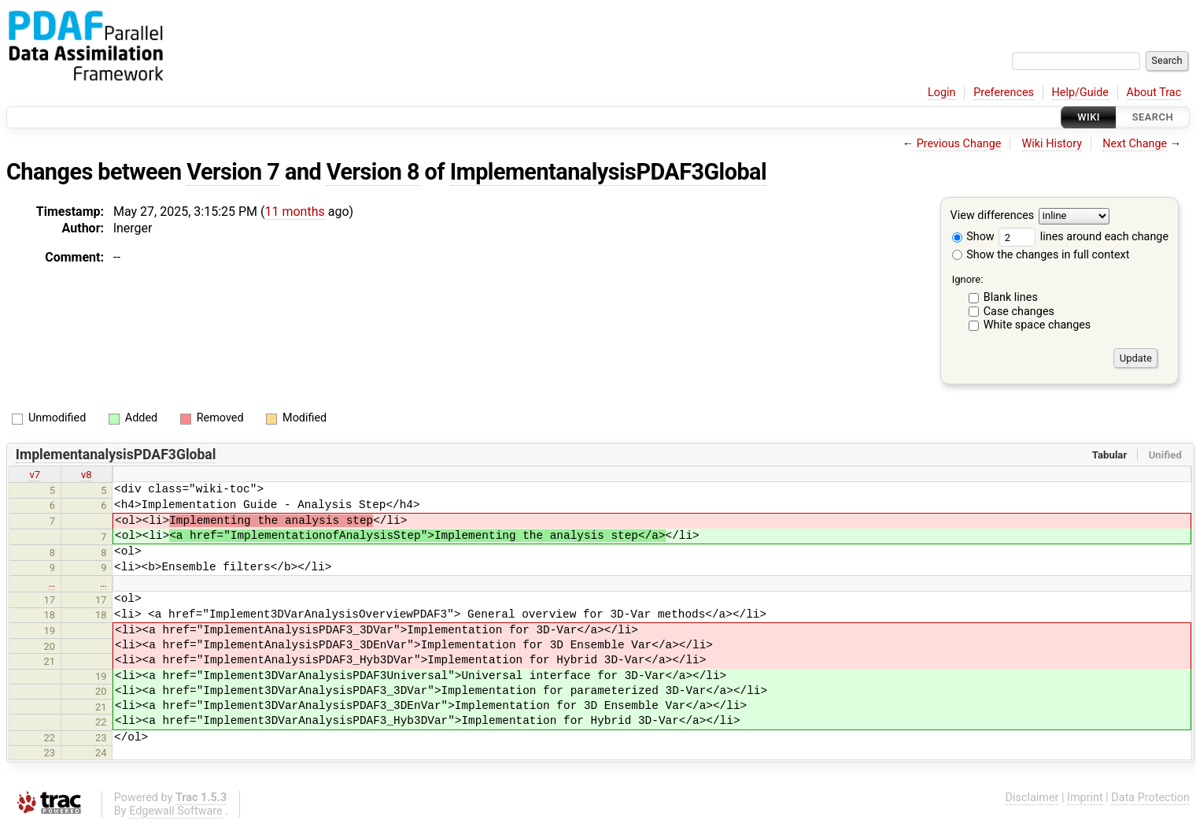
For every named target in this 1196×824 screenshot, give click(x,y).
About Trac (1154, 92)
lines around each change (1083, 236)
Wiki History (1052, 143)
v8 (86, 475)
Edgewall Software (176, 811)
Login (942, 92)
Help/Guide (1080, 92)
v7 (34, 475)
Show (973, 236)
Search (1152, 117)
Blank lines (1011, 297)
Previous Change (959, 143)
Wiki (1088, 117)
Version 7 (232, 171)
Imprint (1085, 797)
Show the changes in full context (1041, 255)
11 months (294, 211)
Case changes (1019, 311)
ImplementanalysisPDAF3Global (608, 171)
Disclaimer (1032, 797)
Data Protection (1150, 797)
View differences (993, 216)
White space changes (1037, 325)
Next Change (1134, 143)
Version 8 (373, 171)
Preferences (1003, 92)
